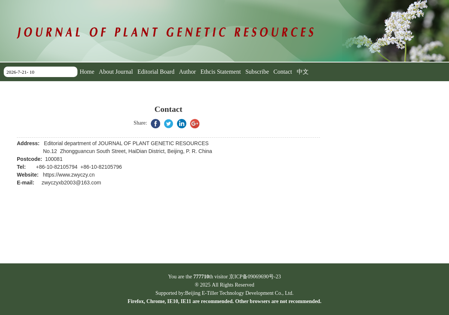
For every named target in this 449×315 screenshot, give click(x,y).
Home (87, 71)
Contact (283, 71)
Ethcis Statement (221, 71)
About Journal (116, 71)
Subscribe (257, 71)
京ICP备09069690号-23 (255, 276)
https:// (51, 175)
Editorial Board (155, 71)
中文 (303, 71)
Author (187, 71)
